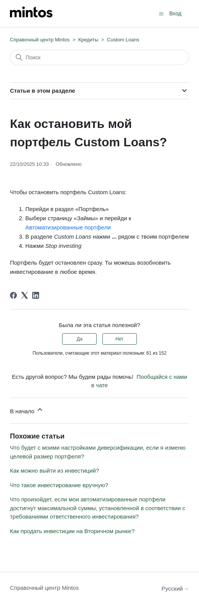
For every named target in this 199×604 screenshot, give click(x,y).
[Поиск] (99, 57)
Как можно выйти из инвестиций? (54, 470)
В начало (27, 410)
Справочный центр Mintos (40, 40)
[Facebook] (13, 295)
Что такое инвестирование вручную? (59, 485)
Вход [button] (175, 13)
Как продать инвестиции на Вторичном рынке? (72, 531)
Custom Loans (123, 40)
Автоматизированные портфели (68, 227)
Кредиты (88, 40)
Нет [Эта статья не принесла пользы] (119, 339)
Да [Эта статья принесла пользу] (79, 339)
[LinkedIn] (35, 295)
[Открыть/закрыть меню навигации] (161, 13)
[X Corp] (24, 295)
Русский (175, 588)
